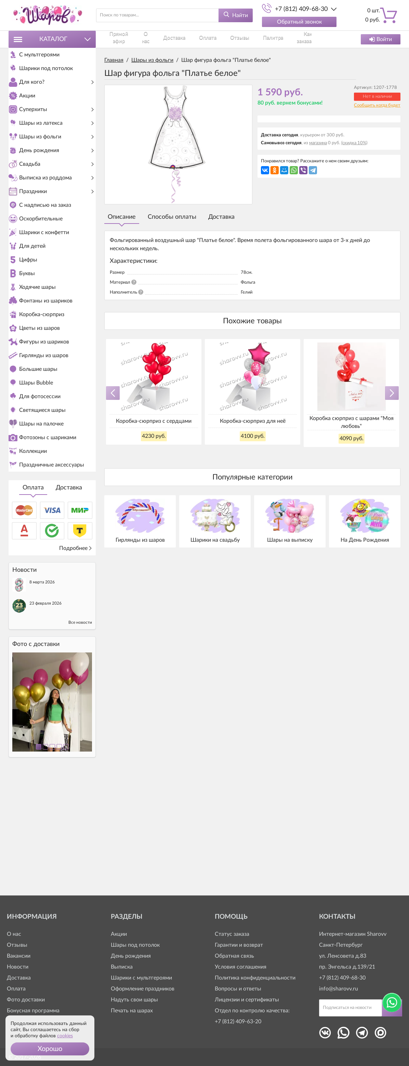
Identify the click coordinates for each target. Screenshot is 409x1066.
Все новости (80, 739)
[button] (50, 1048)
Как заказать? (254, 39)
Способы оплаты (172, 217)
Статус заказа (232, 934)
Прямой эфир (117, 39)
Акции (119, 934)
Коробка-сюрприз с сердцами (154, 421)
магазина (318, 143)
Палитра (226, 39)
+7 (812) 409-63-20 (238, 1021)
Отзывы (204, 39)
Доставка (69, 604)
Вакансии (18, 956)
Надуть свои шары (134, 999)
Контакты (283, 39)
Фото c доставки (36, 761)
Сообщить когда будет (377, 105)
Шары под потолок (135, 945)
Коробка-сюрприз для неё (253, 421)
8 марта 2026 (42, 699)
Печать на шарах (132, 1010)
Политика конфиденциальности (255, 978)
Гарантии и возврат (239, 945)
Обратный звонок (299, 22)
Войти (380, 39)
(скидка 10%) (354, 143)
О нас (141, 39)
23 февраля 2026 (45, 720)
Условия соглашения (240, 967)
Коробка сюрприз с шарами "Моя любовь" (351, 422)
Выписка (122, 967)
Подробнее (75, 664)
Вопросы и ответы (238, 988)
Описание (122, 217)
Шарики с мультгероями (141, 978)
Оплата (33, 604)
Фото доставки (26, 999)
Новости (17, 967)
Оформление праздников (142, 988)
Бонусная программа (33, 1010)
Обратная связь (234, 956)
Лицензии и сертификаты (247, 999)
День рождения (131, 956)
